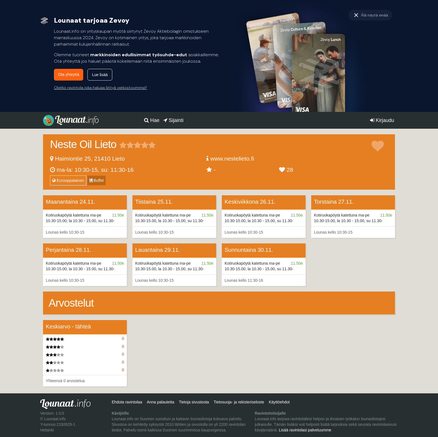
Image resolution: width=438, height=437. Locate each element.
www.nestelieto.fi (232, 158)
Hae (152, 120)
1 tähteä (123, 145)
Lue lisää (100, 74)
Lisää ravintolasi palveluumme (305, 430)
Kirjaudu (382, 120)
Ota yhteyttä (68, 74)
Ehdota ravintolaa (127, 402)
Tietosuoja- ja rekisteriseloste (239, 402)
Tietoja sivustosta (194, 402)
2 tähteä (126, 145)
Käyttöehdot (279, 402)
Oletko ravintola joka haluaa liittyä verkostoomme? (100, 87)
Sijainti (173, 120)
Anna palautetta (160, 402)
